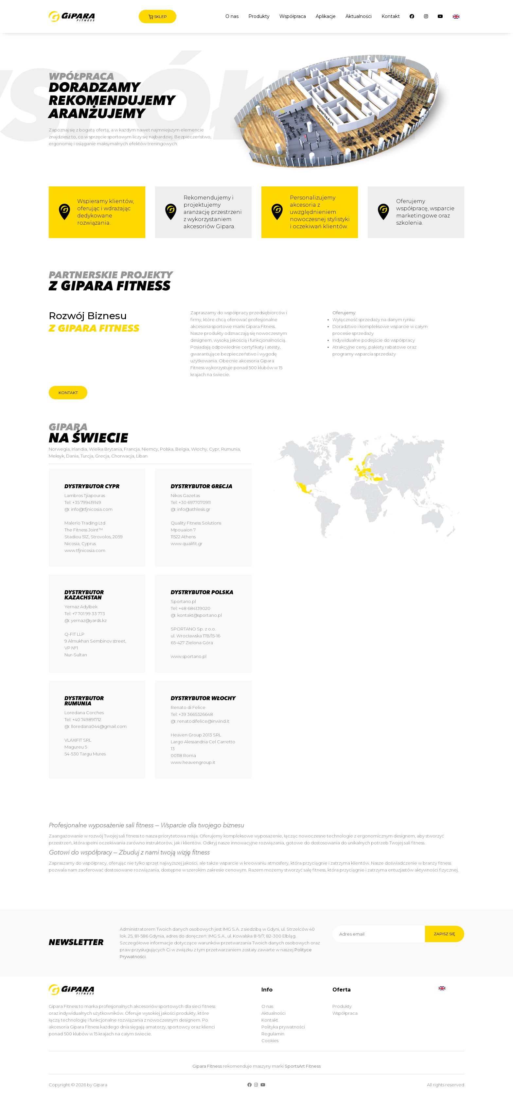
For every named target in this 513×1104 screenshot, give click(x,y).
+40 (76, 719)
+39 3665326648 (196, 714)
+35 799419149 (86, 502)
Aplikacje (326, 16)
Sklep (158, 16)
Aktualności (358, 16)
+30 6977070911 (195, 502)
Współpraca (292, 16)
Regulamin (272, 1033)
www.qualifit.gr (187, 543)
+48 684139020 (194, 608)
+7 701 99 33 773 (88, 613)
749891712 (91, 719)
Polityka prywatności (283, 1026)
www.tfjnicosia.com (84, 550)
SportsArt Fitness (303, 1066)
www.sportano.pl (188, 656)
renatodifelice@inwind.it (203, 721)
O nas (232, 16)
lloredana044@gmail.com (99, 726)
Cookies (269, 1040)
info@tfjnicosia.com (92, 509)
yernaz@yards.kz (89, 620)
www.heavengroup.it (193, 762)
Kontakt (390, 16)
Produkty (259, 16)
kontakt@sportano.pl (199, 615)
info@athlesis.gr (193, 509)
